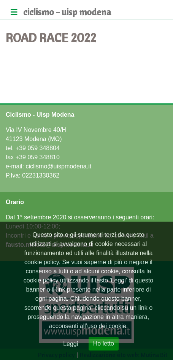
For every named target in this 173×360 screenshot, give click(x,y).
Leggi (70, 344)
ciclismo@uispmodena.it (58, 166)
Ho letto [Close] (103, 343)
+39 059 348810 (38, 157)
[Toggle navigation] (14, 12)
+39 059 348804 (38, 148)
